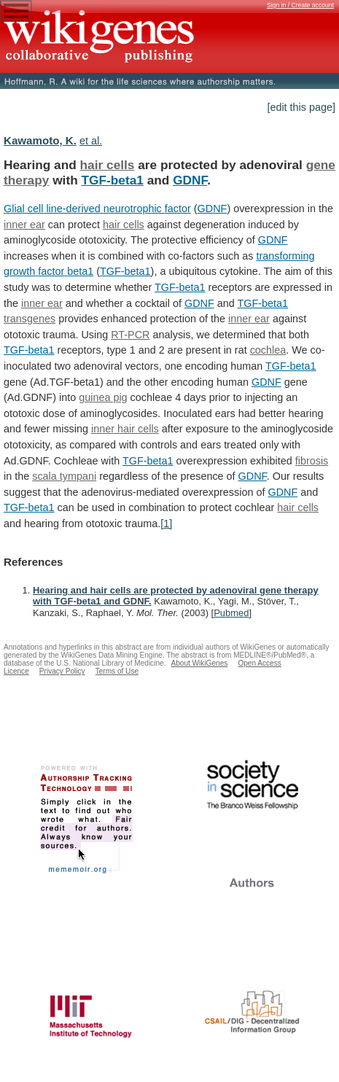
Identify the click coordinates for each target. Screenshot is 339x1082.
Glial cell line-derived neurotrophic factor (97, 208)
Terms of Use (117, 671)
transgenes (29, 318)
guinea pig (103, 397)
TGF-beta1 (113, 180)
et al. (90, 141)
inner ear (24, 224)
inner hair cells (125, 429)
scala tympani (64, 476)
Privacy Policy (62, 671)
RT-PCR (130, 334)
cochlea (268, 350)
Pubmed (231, 612)
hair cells (107, 164)
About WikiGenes (199, 663)
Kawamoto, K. (40, 140)
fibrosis (312, 461)
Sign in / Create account (300, 5)
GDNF (190, 180)
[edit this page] (301, 107)
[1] (166, 523)
